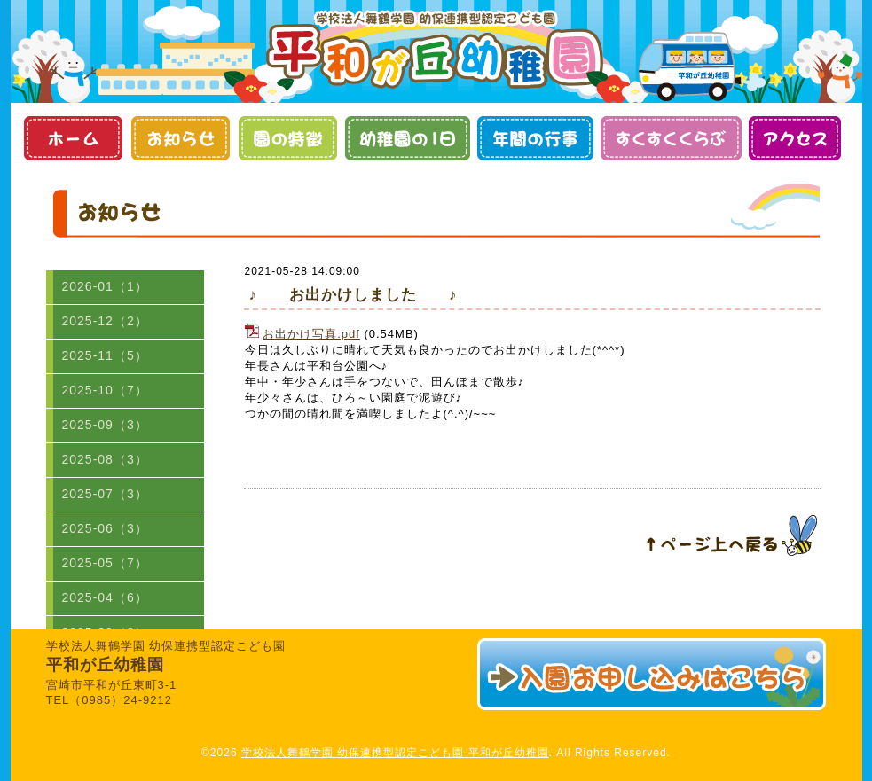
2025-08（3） (105, 459)
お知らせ (180, 138)
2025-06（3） (105, 528)
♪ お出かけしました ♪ (353, 294)
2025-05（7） (105, 563)
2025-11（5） (105, 355)
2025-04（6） (105, 597)
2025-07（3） (105, 494)
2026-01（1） (105, 286)
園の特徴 (288, 138)
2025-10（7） (105, 390)
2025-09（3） (105, 425)
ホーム (73, 138)
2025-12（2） (105, 321)
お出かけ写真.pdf (311, 333)
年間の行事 (535, 138)
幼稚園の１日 (408, 138)
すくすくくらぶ (671, 138)
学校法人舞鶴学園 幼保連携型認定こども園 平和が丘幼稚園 (395, 752)
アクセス (794, 138)
